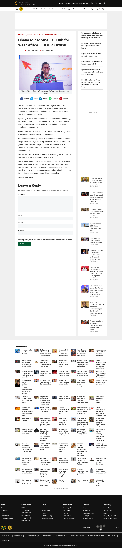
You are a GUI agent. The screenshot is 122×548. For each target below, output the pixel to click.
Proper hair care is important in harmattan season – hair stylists (45, 461)
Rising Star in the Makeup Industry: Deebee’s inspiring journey (45, 383)
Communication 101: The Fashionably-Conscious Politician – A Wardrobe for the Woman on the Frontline (27, 387)
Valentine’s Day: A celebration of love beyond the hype (64, 373)
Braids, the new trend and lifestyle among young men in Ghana (45, 483)
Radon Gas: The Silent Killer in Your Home (64, 399)
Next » (65, 489)
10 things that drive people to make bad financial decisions (82, 399)
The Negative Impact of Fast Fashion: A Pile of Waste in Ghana (82, 432)
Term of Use (6, 536)
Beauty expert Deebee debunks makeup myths (64, 382)
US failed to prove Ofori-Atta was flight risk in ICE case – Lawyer (91, 45)
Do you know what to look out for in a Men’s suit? (101, 471)
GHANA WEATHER (61, 21)
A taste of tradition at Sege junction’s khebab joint (64, 410)
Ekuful (27, 108)
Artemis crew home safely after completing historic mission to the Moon (96, 325)
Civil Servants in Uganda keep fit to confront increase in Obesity (63, 447)
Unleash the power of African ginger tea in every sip (101, 382)
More (85, 9)
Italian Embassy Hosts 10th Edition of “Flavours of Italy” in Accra (82, 353)
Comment (22, 194)
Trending (57, 35)
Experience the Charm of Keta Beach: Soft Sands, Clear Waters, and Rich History (82, 422)
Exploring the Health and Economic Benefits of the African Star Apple (27, 411)
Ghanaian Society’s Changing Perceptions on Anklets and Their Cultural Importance (82, 449)
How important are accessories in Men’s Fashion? (27, 482)
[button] (84, 3)
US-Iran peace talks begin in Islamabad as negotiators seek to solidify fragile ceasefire (92, 35)
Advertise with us (61, 536)
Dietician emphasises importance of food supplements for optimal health (27, 447)
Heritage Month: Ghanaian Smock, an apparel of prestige (27, 461)
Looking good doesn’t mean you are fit (45, 373)
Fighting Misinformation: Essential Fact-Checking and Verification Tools (101, 411)
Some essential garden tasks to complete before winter (63, 363)
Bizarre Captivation (62, 481)
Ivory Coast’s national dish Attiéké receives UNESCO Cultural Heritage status (45, 400)
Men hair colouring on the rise (82, 481)
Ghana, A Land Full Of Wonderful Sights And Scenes (101, 399)
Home (28, 9)
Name (20, 215)
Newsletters (47, 536)
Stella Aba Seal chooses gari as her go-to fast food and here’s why (64, 353)
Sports (43, 9)
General (23, 35)
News (41, 35)
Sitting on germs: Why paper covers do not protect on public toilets (82, 363)
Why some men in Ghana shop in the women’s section (27, 471)
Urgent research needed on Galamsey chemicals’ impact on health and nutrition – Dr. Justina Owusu (101, 435)
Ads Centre (112, 536)
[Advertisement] (92, 144)
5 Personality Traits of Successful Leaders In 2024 (101, 446)
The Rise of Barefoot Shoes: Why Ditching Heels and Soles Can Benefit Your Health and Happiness (45, 435)
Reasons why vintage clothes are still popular (63, 460)
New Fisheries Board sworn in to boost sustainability (96, 240)
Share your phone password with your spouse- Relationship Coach (45, 473)
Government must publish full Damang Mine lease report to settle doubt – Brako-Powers (97, 290)
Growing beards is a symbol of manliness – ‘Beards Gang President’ (101, 462)
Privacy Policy (19, 536)
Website (21, 230)
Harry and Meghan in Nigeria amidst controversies (27, 431)
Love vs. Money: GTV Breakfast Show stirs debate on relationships (27, 363)
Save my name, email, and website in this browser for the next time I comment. (45, 240)
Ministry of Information (96, 536)
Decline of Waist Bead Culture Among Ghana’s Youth (45, 447)
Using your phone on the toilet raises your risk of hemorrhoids (101, 353)
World (35, 9)
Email (20, 223)
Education (76, 9)
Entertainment (54, 9)
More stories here (25, 177)
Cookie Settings (33, 536)
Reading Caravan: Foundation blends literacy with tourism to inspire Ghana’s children (45, 422)
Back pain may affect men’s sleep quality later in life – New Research (45, 353)
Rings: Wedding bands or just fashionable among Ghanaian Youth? (64, 473)
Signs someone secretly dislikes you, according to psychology (64, 432)
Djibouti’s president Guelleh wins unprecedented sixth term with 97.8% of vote (92, 72)
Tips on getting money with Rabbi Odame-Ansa (45, 409)
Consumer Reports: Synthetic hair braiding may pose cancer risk (27, 374)
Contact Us (6, 540)
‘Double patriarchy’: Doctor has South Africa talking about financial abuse (101, 364)
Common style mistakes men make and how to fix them (82, 461)
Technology (66, 9)
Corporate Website (77, 536)
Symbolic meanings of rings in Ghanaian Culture (82, 472)
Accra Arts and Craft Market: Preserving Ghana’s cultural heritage (100, 422)
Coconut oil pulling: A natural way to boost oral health (27, 399)
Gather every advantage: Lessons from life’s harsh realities (45, 363)
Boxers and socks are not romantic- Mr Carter (27, 352)
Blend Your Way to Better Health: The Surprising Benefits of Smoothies (82, 410)
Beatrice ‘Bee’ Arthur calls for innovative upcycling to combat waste (63, 422)
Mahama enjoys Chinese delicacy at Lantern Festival (82, 373)
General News (32, 35)
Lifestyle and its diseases (26, 419)
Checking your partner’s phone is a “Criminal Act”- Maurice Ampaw (101, 374)
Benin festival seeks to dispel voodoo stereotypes (81, 383)
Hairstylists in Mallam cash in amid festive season (100, 483)
